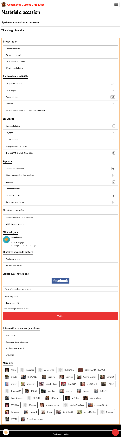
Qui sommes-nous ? (13, 49)
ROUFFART (64, 412)
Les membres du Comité (15, 61)
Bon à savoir (11, 335)
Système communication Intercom (20, 22)
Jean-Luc (48, 391)
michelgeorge (49, 405)
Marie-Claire (92, 398)
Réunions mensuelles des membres (60, 175)
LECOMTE (53, 398)
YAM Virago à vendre (12, 30)
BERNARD (66, 370)
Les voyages (60, 90)
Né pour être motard (14, 265)
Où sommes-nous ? (13, 55)
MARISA (12, 405)
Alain (10, 370)
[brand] (22, 4)
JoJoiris (83, 391)
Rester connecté (12, 303)
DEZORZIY (88, 384)
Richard (30, 412)
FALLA (107, 384)
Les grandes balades (60, 83)
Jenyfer (66, 391)
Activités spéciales (60, 195)
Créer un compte (8, 309)
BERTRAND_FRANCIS (91, 370)
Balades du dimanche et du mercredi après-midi (60, 110)
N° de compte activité (15, 348)
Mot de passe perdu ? (22, 309)
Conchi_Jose (48, 384)
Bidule (11, 377)
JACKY (31, 391)
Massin (29, 405)
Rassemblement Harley (60, 202)
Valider (60, 316)
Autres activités (60, 97)
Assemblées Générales (60, 168)
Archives (60, 103)
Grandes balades (60, 126)
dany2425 (68, 384)
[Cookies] (6, 432)
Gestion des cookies (60, 434)
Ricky (46, 412)
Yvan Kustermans (32, 419)
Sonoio (106, 412)
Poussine (12, 412)
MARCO (72, 398)
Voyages (60, 132)
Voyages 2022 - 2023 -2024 (60, 146)
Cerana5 (107, 377)
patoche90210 (98, 405)
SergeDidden (86, 412)
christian (28, 384)
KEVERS (34, 398)
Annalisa (27, 370)
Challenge (10, 355)
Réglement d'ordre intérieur (17, 342)
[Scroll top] (115, 432)
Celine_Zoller (86, 377)
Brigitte (48, 377)
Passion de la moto (13, 259)
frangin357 (13, 391)
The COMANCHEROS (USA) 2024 (60, 153)
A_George (46, 370)
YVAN (11, 419)
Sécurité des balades (14, 68)
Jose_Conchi (13, 398)
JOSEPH (100, 391)
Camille (66, 377)
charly (11, 384)
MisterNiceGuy (73, 405)
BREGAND (29, 377)
